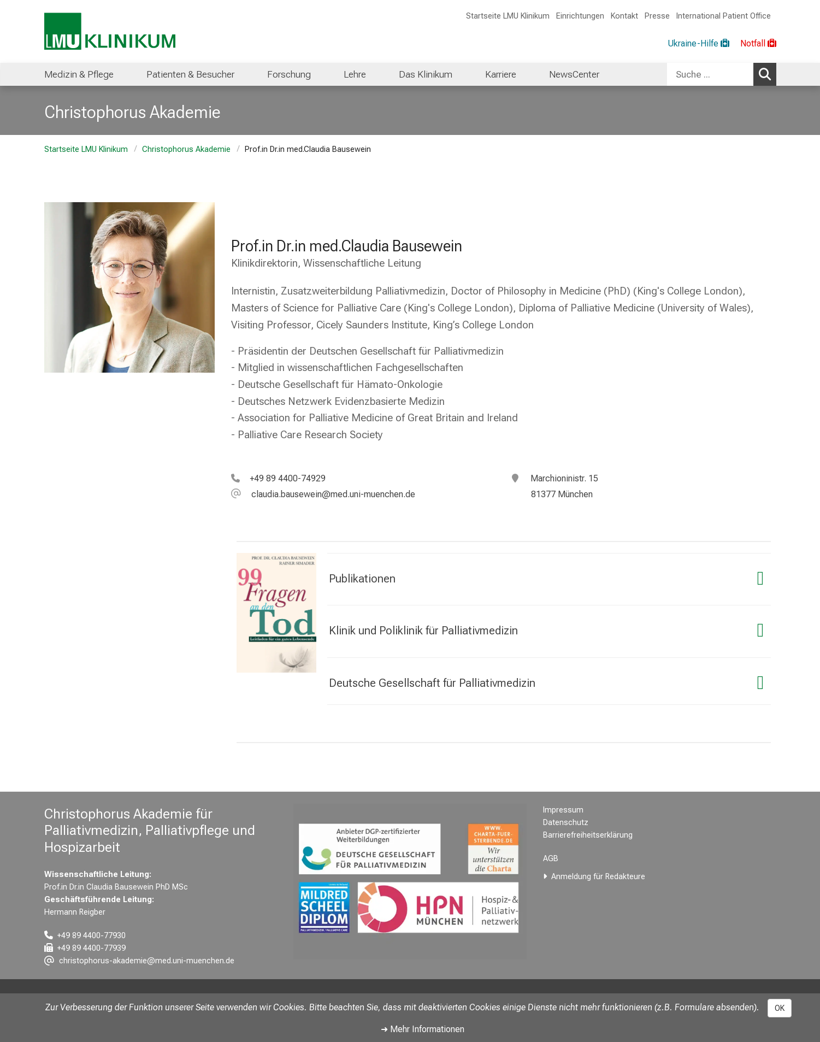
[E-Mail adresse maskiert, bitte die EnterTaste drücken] (323, 494)
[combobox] (721, 74)
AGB (550, 858)
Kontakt (624, 16)
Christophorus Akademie (186, 149)
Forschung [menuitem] (289, 74)
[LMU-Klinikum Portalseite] (109, 31)
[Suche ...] (710, 74)
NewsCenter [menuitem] (574, 74)
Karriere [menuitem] (500, 74)
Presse (657, 16)
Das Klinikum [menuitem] (425, 74)
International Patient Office (723, 16)
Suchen (767, 74)
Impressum (563, 810)
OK (779, 1008)
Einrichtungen (580, 16)
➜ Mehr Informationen (422, 1029)
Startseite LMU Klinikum (508, 16)
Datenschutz (565, 822)
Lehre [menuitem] (355, 74)
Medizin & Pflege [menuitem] (79, 74)
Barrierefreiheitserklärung (588, 835)
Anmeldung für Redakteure (598, 876)
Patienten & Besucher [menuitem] (190, 74)
